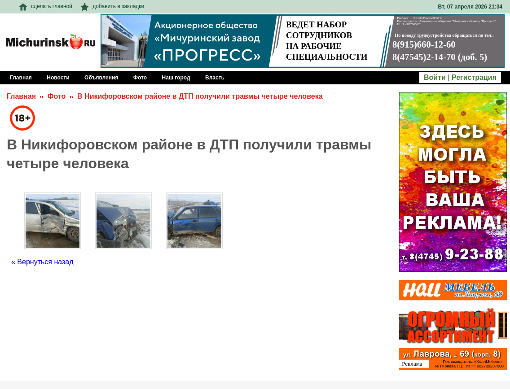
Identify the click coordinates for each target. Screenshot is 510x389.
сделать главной (45, 6)
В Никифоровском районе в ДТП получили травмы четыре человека (199, 96)
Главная (21, 96)
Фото (57, 96)
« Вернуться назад (42, 262)
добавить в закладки (112, 6)
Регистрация (474, 77)
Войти (435, 77)
